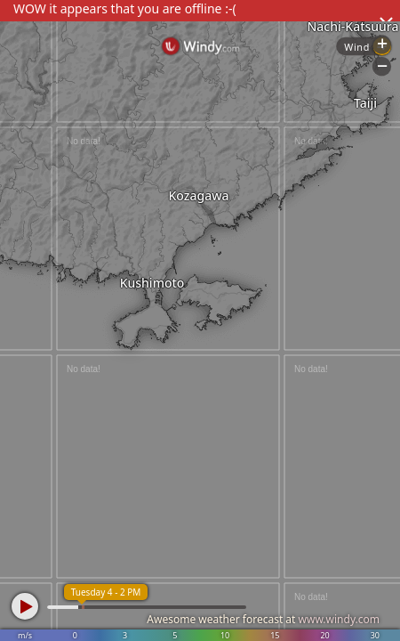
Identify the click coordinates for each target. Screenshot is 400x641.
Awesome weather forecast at (263, 619)
